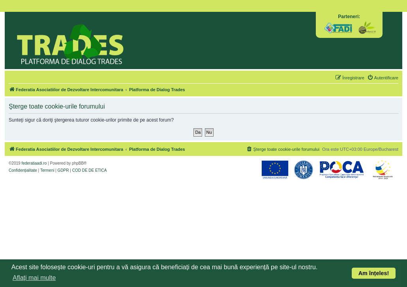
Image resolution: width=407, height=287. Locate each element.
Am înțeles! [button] (373, 273)
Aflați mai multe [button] (34, 277)
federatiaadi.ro (34, 163)
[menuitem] (382, 78)
